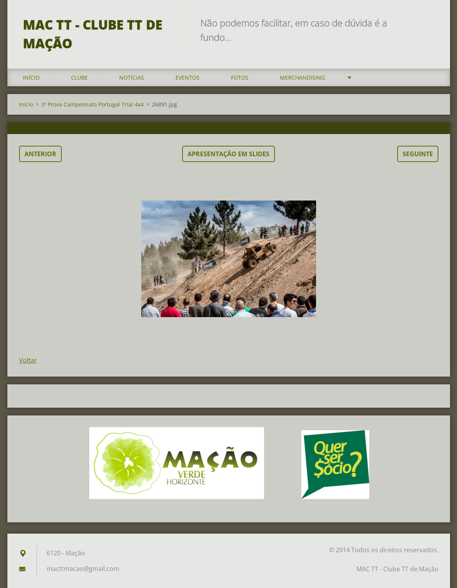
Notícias (131, 77)
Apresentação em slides (228, 154)
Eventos (188, 77)
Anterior (40, 154)
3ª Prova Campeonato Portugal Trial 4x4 (92, 104)
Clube (79, 77)
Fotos (239, 77)
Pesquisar (429, 23)
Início (31, 77)
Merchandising (302, 77)
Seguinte (418, 154)
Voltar (28, 360)
